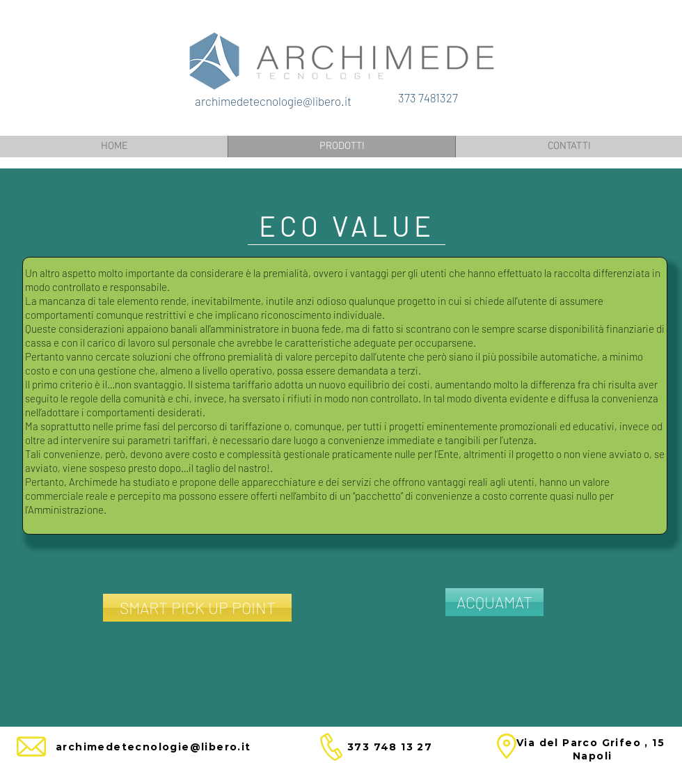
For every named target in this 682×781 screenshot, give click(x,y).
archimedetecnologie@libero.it (273, 101)
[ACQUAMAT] (494, 602)
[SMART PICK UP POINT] (197, 608)
